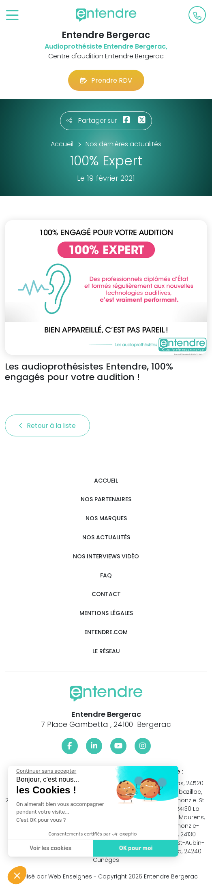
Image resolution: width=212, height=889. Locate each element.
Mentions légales (106, 613)
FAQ (106, 575)
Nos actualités (106, 537)
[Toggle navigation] (12, 16)
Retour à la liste (47, 425)
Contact (106, 594)
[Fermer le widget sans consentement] (41, 771)
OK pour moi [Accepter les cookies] (130, 848)
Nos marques (106, 518)
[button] (17, 875)
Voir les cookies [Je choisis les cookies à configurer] (45, 848)
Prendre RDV (106, 80)
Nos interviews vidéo (106, 556)
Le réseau (106, 651)
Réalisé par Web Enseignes (53, 876)
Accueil (106, 480)
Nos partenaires (106, 499)
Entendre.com (106, 632)
